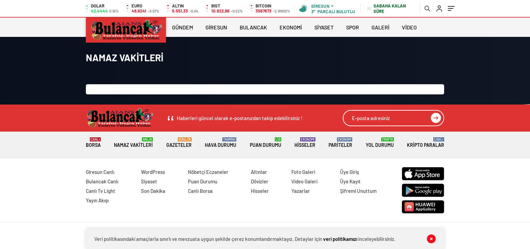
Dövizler (259, 181)
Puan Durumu (265, 142)
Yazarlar (300, 191)
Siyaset (149, 181)
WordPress (153, 172)
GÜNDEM (182, 27)
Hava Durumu (220, 142)
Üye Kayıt (350, 181)
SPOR (352, 27)
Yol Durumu (380, 142)
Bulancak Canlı (102, 181)
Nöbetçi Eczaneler (208, 172)
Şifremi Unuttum (358, 191)
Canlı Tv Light (100, 191)
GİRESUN (216, 27)
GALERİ (380, 27)
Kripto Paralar (425, 142)
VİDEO (409, 27)
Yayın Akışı (97, 200)
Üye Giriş (349, 172)
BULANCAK (253, 27)
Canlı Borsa (200, 191)
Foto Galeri (303, 172)
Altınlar (259, 172)
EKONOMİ (291, 27)
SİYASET (324, 27)
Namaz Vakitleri (133, 142)
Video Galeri (304, 181)
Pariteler (340, 142)
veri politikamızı (340, 239)
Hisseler (304, 142)
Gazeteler (179, 142)
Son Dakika (153, 191)
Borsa (93, 142)
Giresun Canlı (100, 172)
